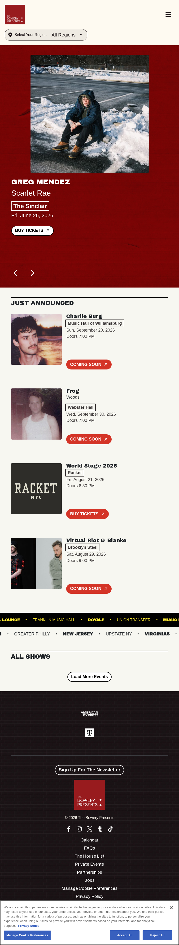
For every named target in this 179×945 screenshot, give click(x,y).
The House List (89, 856)
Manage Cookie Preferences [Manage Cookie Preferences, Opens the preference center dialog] (27, 935)
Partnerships (89, 872)
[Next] (32, 273)
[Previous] (16, 273)
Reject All (157, 935)
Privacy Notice (28, 925)
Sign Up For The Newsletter (89, 769)
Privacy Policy (89, 896)
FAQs (89, 848)
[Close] (171, 908)
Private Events (89, 864)
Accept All (124, 935)
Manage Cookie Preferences (89, 888)
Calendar (89, 840)
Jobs (90, 880)
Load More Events (89, 676)
